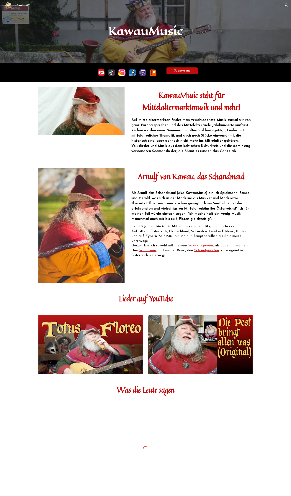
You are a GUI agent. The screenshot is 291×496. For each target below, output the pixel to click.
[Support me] (182, 70)
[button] (286, 5)
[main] (145, 31)
